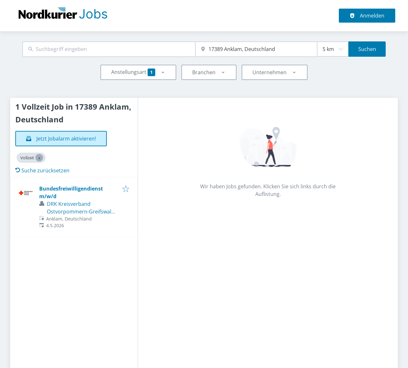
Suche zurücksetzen (42, 170)
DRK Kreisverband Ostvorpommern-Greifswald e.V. (80, 211)
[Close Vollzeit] (39, 158)
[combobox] (108, 49)
